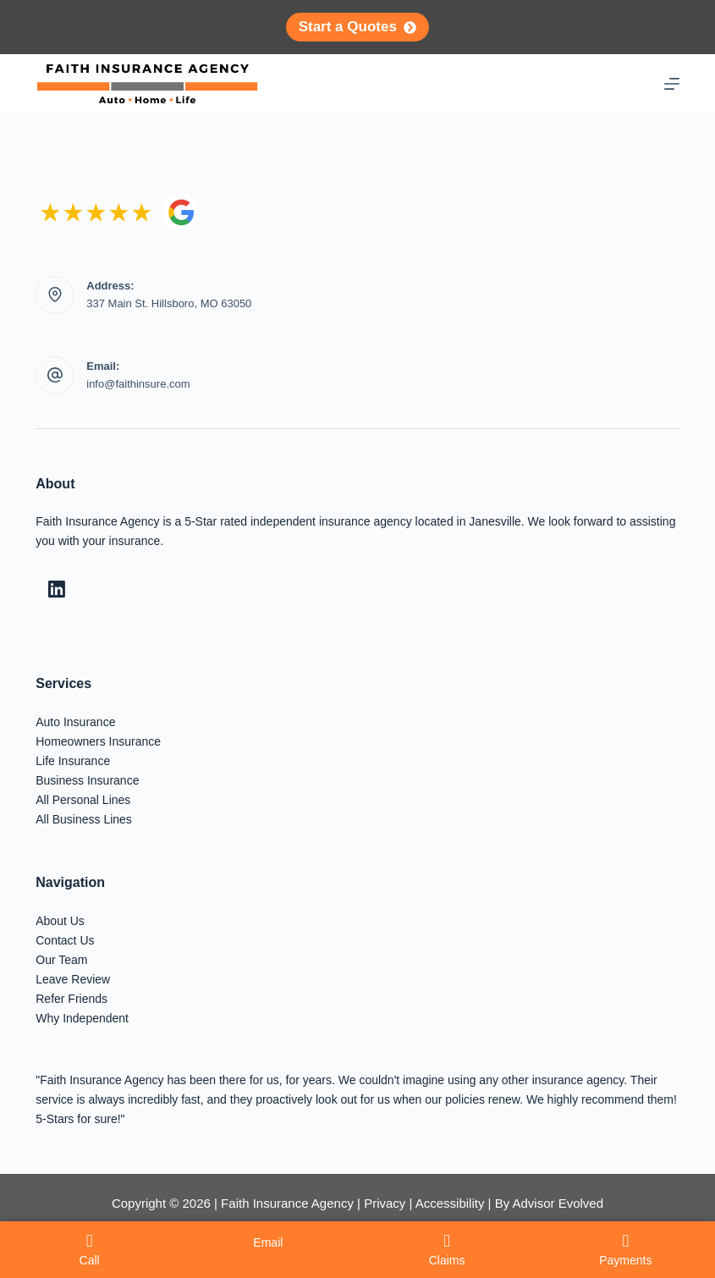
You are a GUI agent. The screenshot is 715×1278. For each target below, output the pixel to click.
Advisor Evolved (557, 1203)
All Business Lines (84, 819)
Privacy (384, 1203)
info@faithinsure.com (138, 383)
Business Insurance (87, 780)
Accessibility (450, 1203)
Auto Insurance (75, 722)
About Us (60, 921)
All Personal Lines (83, 800)
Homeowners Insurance (98, 741)
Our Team (61, 960)
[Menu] (671, 83)
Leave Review (73, 979)
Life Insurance (73, 761)
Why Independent (82, 1018)
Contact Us (65, 940)
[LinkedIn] (57, 589)
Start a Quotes (358, 27)
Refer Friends (71, 998)
